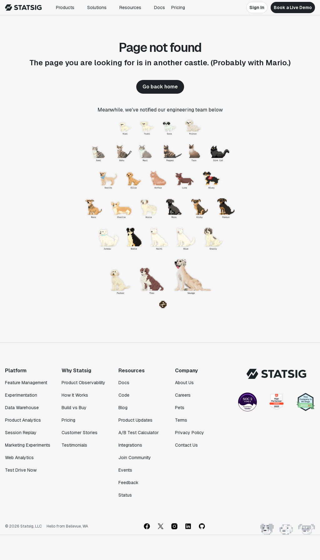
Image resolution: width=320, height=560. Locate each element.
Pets (179, 407)
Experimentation (21, 395)
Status (125, 495)
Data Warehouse (22, 407)
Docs (159, 7)
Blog (123, 407)
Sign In (256, 7)
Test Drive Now (21, 470)
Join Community (134, 457)
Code (123, 395)
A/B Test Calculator (138, 432)
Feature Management (26, 382)
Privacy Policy (189, 432)
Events (125, 470)
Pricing (178, 7)
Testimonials (74, 445)
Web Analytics (19, 457)
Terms (181, 420)
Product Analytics (23, 420)
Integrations (130, 445)
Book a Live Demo (293, 7)
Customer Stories (80, 432)
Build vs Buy (74, 407)
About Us (184, 382)
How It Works (75, 395)
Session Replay (21, 432)
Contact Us (186, 445)
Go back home (160, 86)
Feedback (128, 482)
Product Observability (83, 382)
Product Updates (135, 420)
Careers (183, 395)
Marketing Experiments (27, 445)
